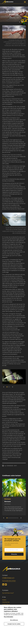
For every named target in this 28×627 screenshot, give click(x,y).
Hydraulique (6, 604)
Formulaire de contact (9, 580)
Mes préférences (14, 620)
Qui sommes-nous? (8, 593)
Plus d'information (8, 616)
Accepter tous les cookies (14, 624)
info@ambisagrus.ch (8, 577)
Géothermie (5, 602)
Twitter (6, 584)
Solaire (4, 600)
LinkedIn (3, 584)
